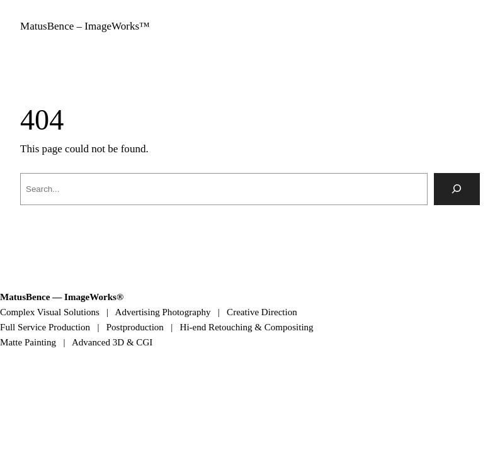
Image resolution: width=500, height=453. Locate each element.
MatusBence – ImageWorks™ (85, 26)
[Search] (457, 189)
